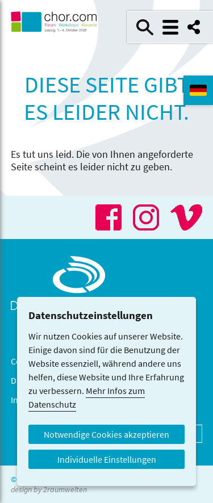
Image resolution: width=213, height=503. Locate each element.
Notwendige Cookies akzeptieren (106, 434)
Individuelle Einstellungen (106, 459)
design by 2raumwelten (49, 489)
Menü (170, 27)
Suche (144, 27)
